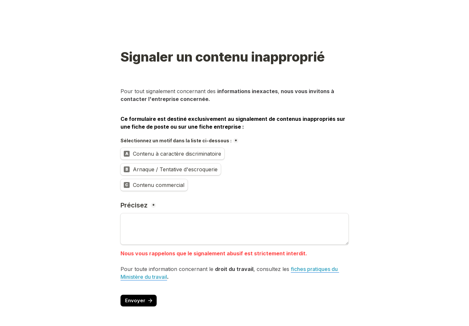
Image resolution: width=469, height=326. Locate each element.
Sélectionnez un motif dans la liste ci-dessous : (176, 140)
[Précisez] (234, 229)
